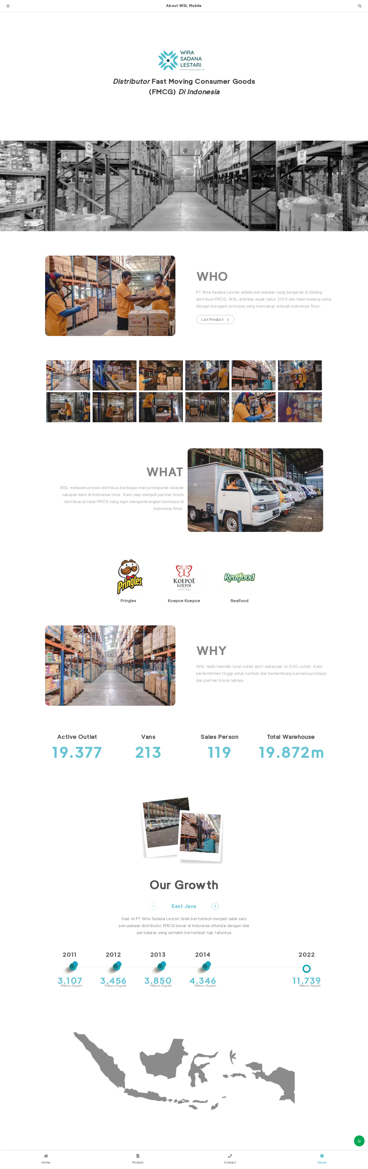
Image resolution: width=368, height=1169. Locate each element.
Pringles (128, 615)
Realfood (239, 615)
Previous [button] (152, 921)
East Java (184, 922)
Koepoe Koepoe (184, 615)
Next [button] (215, 921)
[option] (128, 596)
